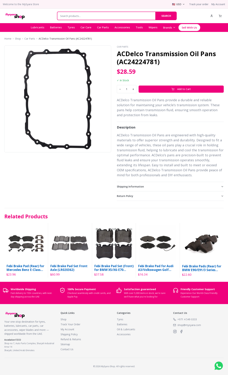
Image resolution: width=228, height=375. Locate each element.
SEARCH (166, 15)
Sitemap (65, 344)
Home (7, 38)
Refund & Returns (71, 339)
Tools (139, 27)
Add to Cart (181, 89)
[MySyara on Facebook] (181, 331)
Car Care (86, 27)
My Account (218, 4)
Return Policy (170, 196)
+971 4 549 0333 (187, 319)
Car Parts (103, 27)
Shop (18, 38)
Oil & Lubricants (126, 329)
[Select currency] (178, 4)
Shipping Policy (69, 334)
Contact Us (67, 349)
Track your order (198, 4)
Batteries (56, 27)
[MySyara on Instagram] (175, 331)
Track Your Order (70, 324)
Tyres (71, 27)
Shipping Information (170, 186)
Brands (169, 27)
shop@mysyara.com (189, 325)
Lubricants (37, 27)
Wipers (153, 27)
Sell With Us (189, 27)
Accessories (122, 27)
